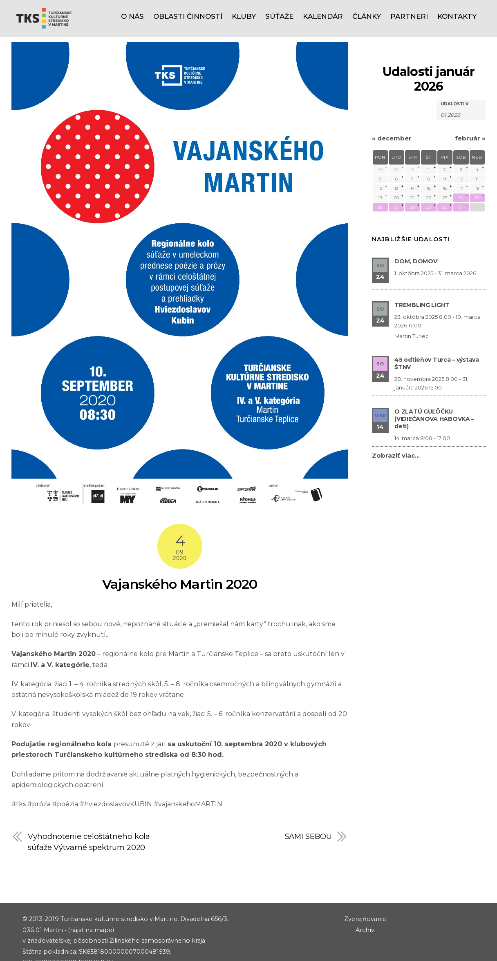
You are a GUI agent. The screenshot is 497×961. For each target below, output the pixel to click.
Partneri (409, 16)
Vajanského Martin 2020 (179, 547)
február (470, 101)
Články (366, 16)
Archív (365, 892)
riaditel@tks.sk (65, 946)
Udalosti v (454, 67)
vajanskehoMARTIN (190, 767)
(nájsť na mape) (91, 892)
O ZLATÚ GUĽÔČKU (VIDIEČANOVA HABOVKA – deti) (434, 382)
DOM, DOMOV (415, 224)
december (392, 101)
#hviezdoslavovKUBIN (117, 767)
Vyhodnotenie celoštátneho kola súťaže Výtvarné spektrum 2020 (89, 804)
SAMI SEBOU (308, 799)
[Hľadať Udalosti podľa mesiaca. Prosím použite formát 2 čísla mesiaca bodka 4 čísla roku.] (461, 77)
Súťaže (279, 16)
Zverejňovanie (365, 881)
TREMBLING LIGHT (422, 267)
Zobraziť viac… (396, 418)
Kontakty (457, 16)
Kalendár (323, 16)
